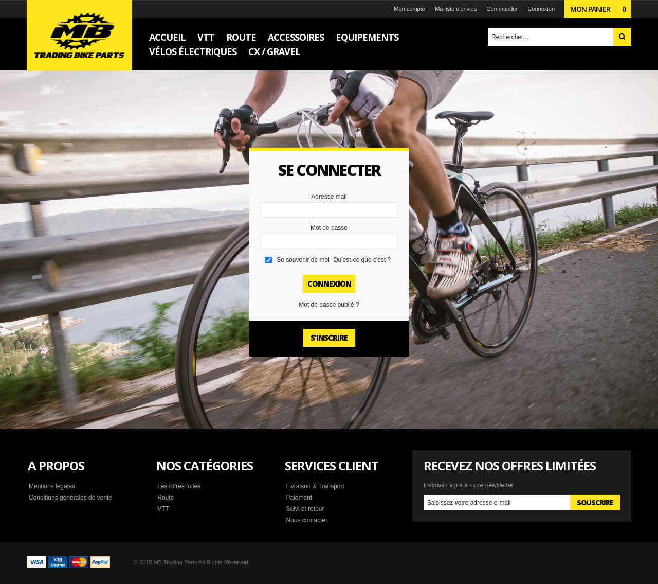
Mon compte (409, 9)
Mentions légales (52, 486)
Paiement (299, 497)
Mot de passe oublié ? (329, 304)
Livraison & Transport (315, 486)
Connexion (541, 9)
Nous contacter (306, 520)
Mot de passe (329, 228)
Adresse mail (328, 196)
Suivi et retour (305, 508)
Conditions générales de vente (70, 497)
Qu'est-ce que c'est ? (362, 259)
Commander (502, 9)
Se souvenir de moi (303, 259)
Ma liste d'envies (456, 9)
